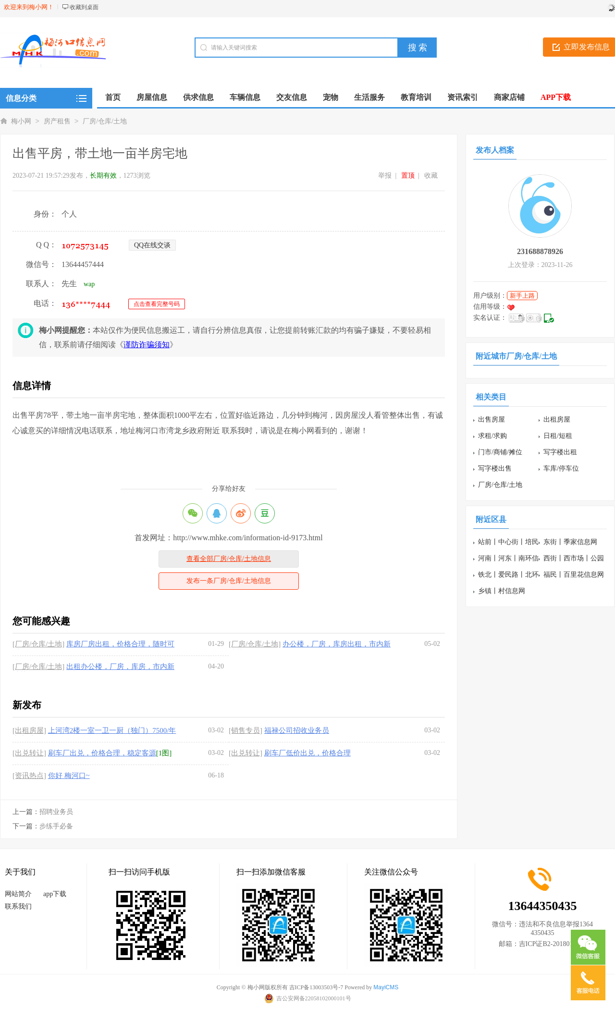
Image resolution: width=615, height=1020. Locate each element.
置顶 (408, 175)
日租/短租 (557, 435)
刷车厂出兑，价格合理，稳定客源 (102, 753)
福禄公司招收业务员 (296, 730)
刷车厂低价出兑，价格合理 (307, 753)
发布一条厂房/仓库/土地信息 (228, 580)
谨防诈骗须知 (146, 344)
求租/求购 (492, 435)
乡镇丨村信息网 (501, 591)
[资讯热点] (29, 775)
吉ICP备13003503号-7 (316, 987)
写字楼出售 (495, 468)
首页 (113, 97)
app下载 (54, 894)
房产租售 (57, 121)
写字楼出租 (560, 452)
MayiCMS (385, 987)
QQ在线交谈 (152, 245)
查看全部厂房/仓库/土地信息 (228, 558)
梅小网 (21, 121)
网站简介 (18, 894)
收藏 (431, 175)
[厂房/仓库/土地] (38, 644)
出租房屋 (556, 419)
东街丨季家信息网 (570, 542)
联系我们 (18, 906)
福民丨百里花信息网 (573, 574)
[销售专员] (245, 730)
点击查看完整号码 (157, 304)
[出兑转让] (29, 753)
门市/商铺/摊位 (500, 452)
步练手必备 (56, 826)
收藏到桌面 (84, 7)
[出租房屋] (29, 730)
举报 (385, 175)
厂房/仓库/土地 (105, 121)
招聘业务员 (56, 811)
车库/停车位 (561, 468)
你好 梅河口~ (69, 775)
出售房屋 (491, 419)
